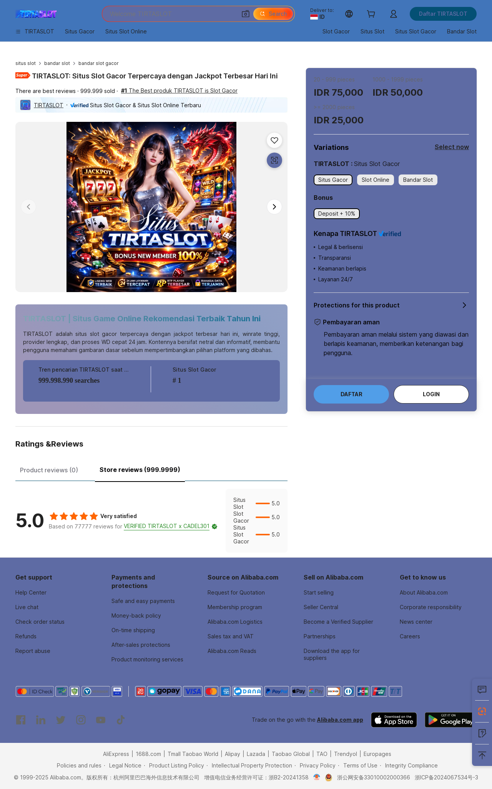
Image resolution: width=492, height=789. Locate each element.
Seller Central (321, 607)
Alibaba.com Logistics (235, 621)
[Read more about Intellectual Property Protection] (249, 765)
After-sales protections (140, 644)
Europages (377, 754)
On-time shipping (133, 630)
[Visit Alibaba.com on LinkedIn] (40, 719)
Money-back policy (136, 615)
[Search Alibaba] (172, 14)
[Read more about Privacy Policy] (315, 765)
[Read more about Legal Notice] (122, 765)
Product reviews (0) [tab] (49, 470)
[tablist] (151, 469)
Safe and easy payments (143, 601)
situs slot (25, 63)
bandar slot (57, 63)
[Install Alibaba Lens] (482, 711)
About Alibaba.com (424, 592)
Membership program (235, 607)
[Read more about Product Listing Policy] (174, 765)
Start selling (319, 592)
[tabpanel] (151, 521)
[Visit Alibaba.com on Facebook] (20, 719)
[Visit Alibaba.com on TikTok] (120, 719)
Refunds (26, 636)
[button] (245, 14)
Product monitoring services (147, 659)
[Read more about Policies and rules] (78, 765)
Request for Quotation (236, 592)
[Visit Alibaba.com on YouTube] (100, 719)
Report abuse (32, 651)
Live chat (26, 607)
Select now (452, 147)
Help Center (31, 592)
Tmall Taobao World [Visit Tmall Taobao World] (193, 754)
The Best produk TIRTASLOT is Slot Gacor (179, 90)
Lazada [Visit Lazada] (256, 754)
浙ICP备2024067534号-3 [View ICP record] (446, 777)
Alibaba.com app (340, 719)
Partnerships (320, 636)
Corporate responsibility (431, 607)
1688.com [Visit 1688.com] (148, 754)
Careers (410, 636)
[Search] (273, 14)
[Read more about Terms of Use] (357, 765)
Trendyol (345, 754)
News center (416, 621)
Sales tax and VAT (231, 636)
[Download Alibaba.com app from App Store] (394, 720)
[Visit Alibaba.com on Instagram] (80, 719)
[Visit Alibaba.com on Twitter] (60, 719)
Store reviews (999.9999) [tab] (140, 469)
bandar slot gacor (98, 63)
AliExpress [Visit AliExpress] (116, 754)
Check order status (40, 621)
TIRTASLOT (48, 105)
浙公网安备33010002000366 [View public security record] (373, 777)
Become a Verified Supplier (338, 621)
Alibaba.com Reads (232, 651)
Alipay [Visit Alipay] (232, 754)
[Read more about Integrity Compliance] (409, 765)
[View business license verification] (317, 777)
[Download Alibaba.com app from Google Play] (451, 720)
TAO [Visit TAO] (321, 754)
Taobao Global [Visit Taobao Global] (291, 754)
